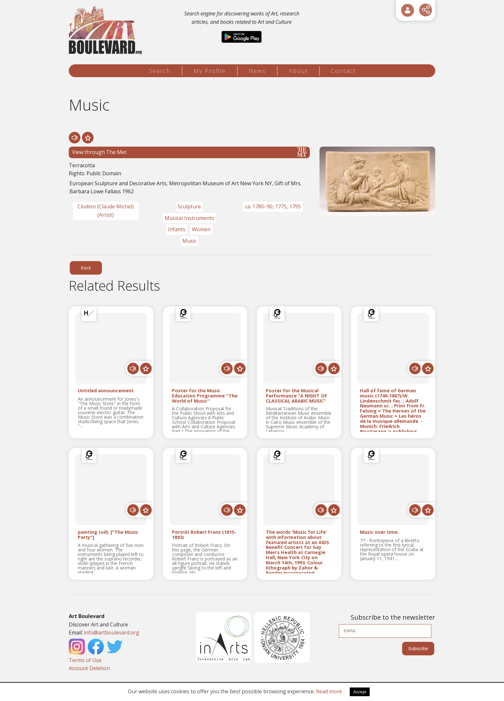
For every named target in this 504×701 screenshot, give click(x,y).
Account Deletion (89, 668)
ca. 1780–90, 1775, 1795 (273, 206)
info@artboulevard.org (111, 632)
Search (160, 71)
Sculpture (189, 206)
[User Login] (407, 10)
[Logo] (106, 30)
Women (201, 229)
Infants (176, 229)
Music (189, 240)
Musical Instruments (189, 218)
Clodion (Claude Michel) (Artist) (105, 210)
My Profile (210, 71)
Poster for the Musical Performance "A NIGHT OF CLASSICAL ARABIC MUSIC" (296, 395)
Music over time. (379, 532)
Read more (329, 691)
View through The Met (189, 152)
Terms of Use (85, 660)
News (257, 71)
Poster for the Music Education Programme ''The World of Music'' (205, 395)
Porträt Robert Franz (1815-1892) (204, 535)
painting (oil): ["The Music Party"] (108, 535)
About (298, 71)
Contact (343, 71)
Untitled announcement (106, 391)
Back (86, 268)
